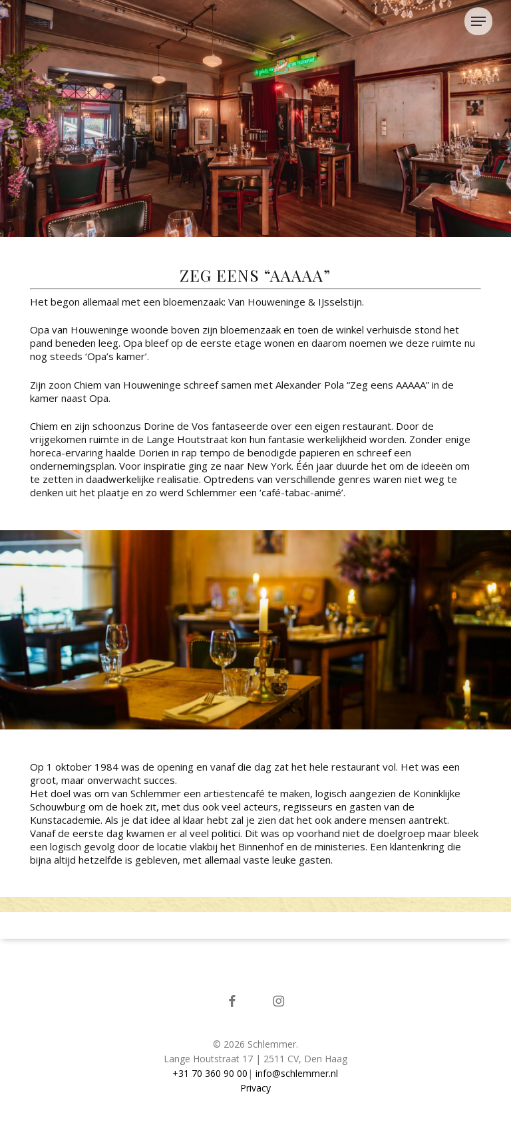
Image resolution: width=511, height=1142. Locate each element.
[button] (481, 21)
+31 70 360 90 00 (210, 1073)
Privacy (255, 1088)
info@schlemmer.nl (297, 1073)
